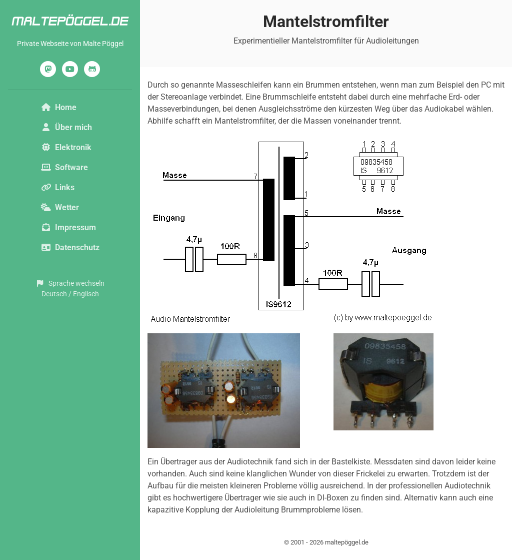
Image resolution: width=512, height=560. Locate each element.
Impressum (68, 227)
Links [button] (57, 187)
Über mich (66, 127)
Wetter (60, 207)
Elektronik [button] (66, 147)
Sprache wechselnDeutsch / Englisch (70, 288)
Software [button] (64, 167)
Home (58, 107)
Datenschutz (70, 247)
